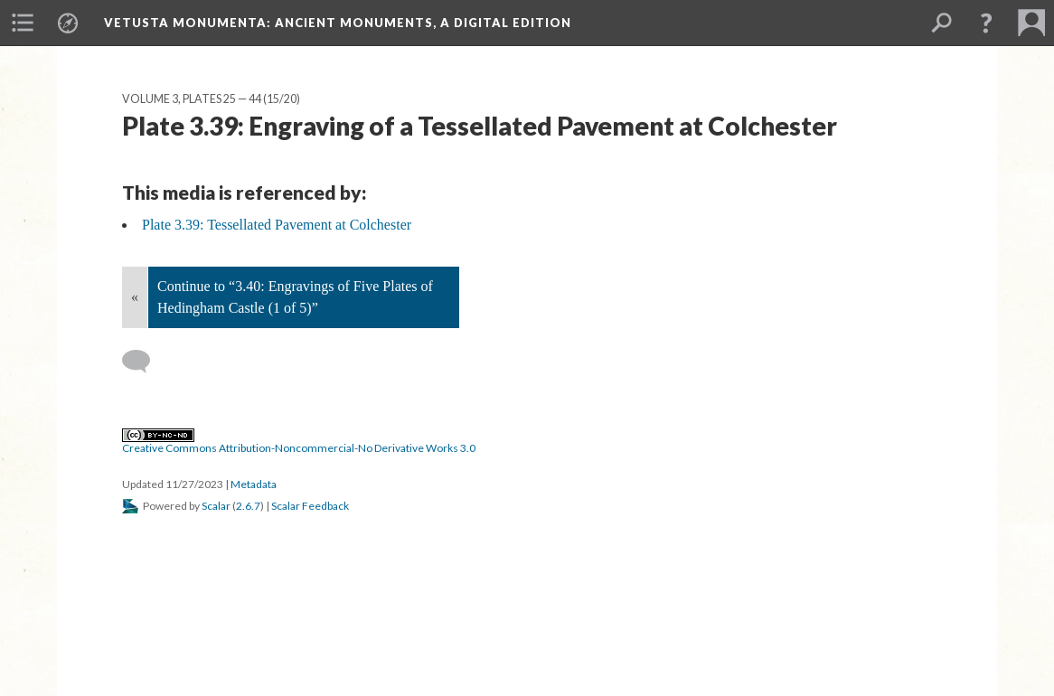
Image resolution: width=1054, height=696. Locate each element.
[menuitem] (22, 22)
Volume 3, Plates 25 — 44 (191, 99)
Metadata (254, 484)
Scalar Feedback (310, 506)
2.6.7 (248, 506)
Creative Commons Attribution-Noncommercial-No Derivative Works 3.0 (298, 442)
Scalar (216, 506)
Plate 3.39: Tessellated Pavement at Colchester (276, 224)
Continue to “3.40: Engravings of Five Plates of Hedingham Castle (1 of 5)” (295, 296)
